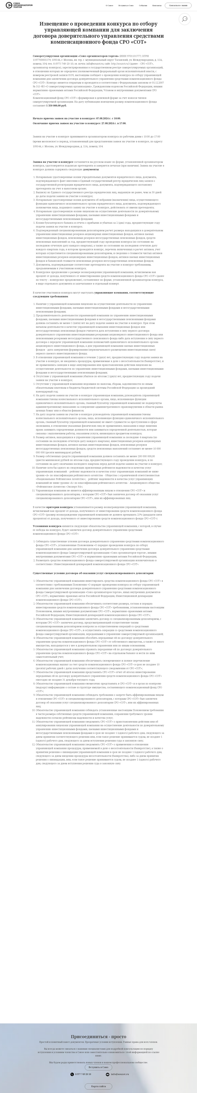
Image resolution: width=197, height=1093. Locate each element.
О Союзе (109, 5)
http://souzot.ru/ (120, 63)
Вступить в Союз (126, 5)
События (143, 5)
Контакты (157, 5)
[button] (178, 5)
